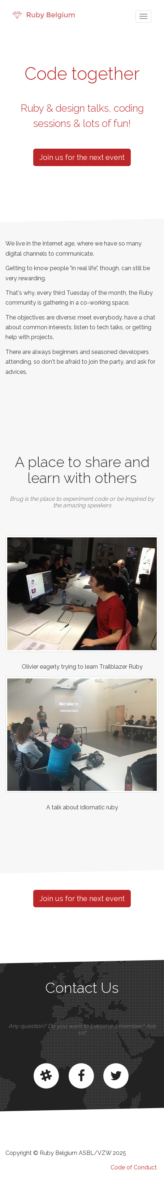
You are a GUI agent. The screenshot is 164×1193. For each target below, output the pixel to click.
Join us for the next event (82, 157)
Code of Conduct (134, 1167)
